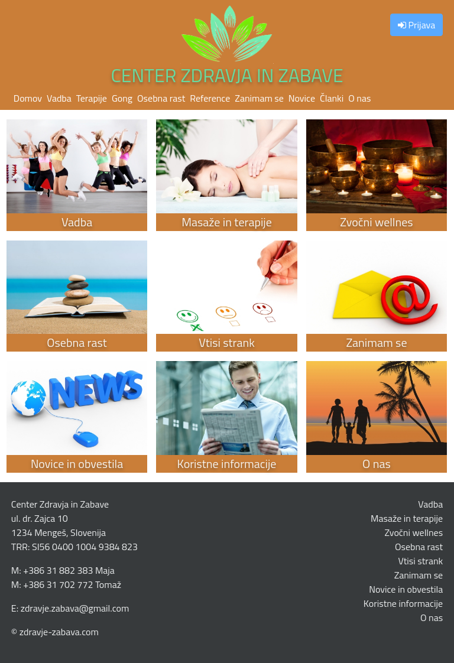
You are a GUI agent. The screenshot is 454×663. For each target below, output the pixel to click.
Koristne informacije (403, 603)
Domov (28, 98)
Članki (331, 98)
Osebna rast (161, 98)
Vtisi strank (420, 561)
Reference (210, 98)
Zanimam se (259, 98)
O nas (359, 98)
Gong (122, 98)
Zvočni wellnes (413, 532)
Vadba (59, 98)
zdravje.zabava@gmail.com (75, 608)
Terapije (91, 98)
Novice (301, 98)
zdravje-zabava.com (59, 632)
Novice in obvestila (406, 589)
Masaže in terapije (407, 518)
